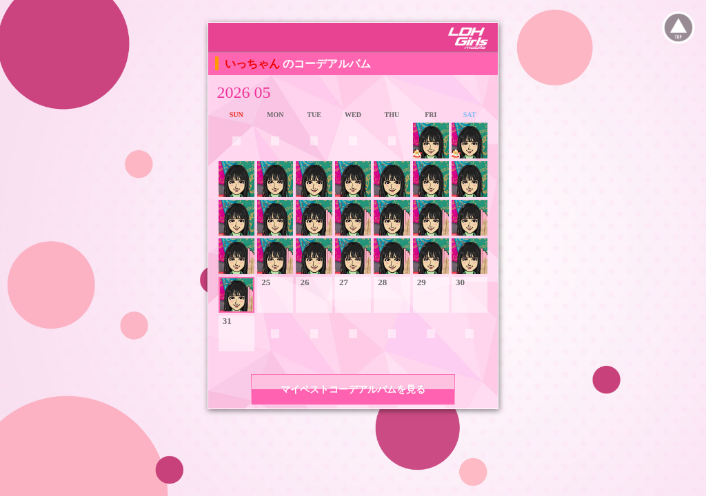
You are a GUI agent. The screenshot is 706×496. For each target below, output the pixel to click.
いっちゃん (254, 64)
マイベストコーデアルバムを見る (353, 389)
